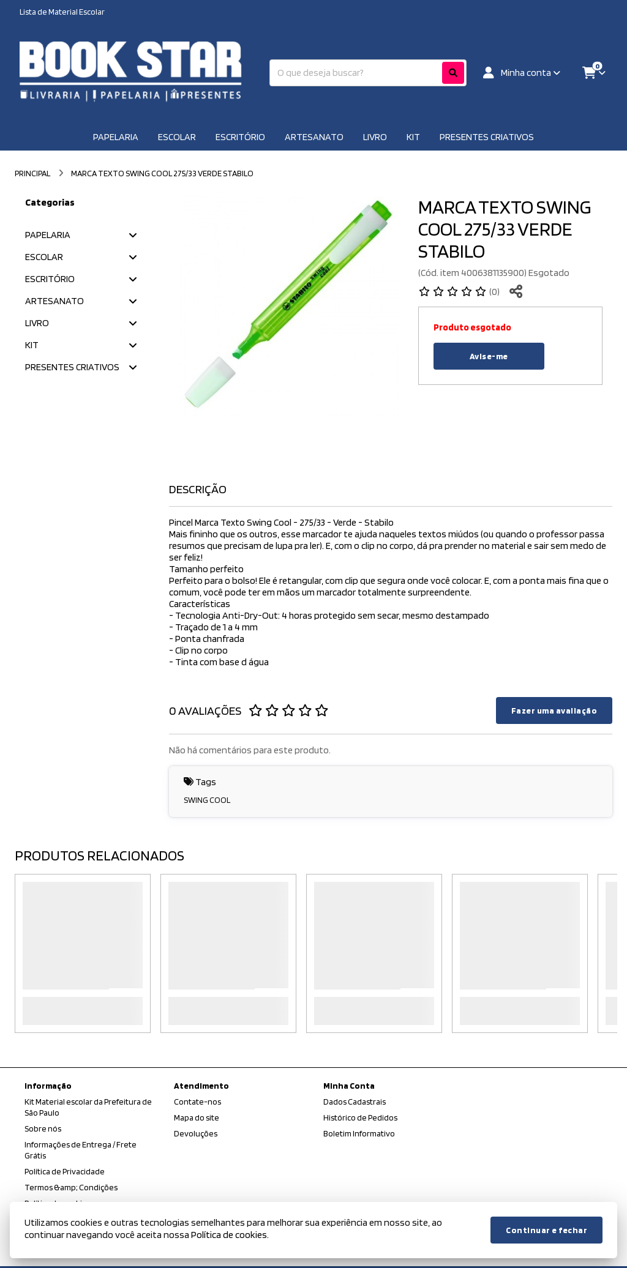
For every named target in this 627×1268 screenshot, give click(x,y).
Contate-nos (197, 1101)
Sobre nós (42, 1128)
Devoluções (195, 1133)
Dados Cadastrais (354, 1101)
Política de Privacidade (64, 1171)
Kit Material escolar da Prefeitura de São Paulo (88, 1107)
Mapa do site (196, 1117)
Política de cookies (229, 1234)
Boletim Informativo (359, 1133)
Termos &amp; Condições (71, 1187)
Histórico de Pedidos (360, 1117)
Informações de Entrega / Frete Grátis (80, 1149)
